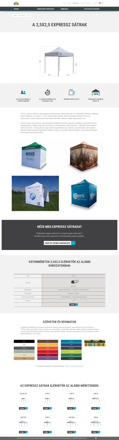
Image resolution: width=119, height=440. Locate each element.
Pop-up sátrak (21, 15)
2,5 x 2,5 (28, 15)
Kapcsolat (95, 3)
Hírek (64, 3)
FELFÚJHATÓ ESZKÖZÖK (91, 9)
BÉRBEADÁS (64, 9)
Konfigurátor (76, 3)
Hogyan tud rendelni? (85, 3)
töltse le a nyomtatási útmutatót (74, 366)
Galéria (68, 3)
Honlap (15, 15)
